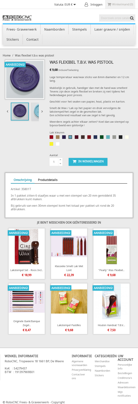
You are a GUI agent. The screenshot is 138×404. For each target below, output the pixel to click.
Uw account (125, 358)
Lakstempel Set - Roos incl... (26, 270)
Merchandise (102, 361)
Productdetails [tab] (48, 180)
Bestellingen (125, 373)
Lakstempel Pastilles (69, 325)
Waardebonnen (126, 387)
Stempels (100, 366)
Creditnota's (125, 378)
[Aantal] (54, 162)
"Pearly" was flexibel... (111, 270)
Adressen (123, 382)
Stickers (99, 375)
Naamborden (102, 370)
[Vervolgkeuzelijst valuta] (71, 5)
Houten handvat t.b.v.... (111, 325)
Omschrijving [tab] (23, 180)
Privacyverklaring (81, 369)
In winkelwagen (88, 161)
